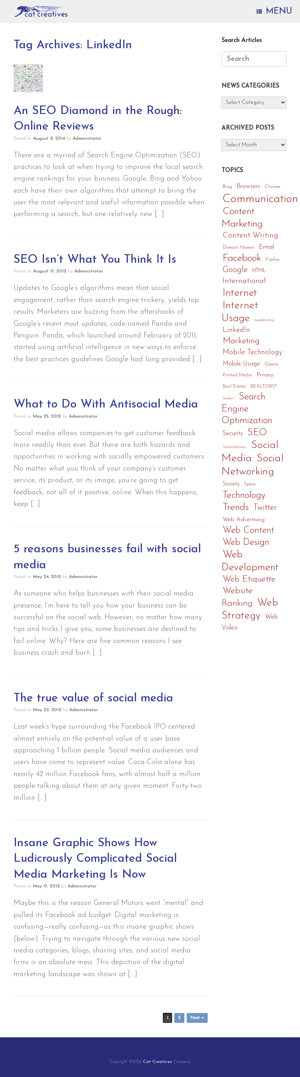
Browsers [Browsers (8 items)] (248, 186)
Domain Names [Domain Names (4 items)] (238, 247)
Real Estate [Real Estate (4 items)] (234, 386)
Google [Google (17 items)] (235, 270)
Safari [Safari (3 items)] (228, 398)
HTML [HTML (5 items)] (259, 270)
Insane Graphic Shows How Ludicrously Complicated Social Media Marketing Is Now (95, 859)
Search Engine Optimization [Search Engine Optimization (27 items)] (247, 408)
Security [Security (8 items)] (233, 433)
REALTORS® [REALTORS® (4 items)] (264, 386)
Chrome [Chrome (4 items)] (273, 186)
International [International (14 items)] (244, 281)
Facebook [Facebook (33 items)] (242, 258)
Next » (197, 1018)
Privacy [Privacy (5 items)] (265, 375)
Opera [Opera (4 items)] (271, 364)
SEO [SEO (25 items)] (257, 432)
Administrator (87, 138)
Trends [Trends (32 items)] (236, 507)
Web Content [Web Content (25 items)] (248, 530)
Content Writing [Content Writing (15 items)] (250, 235)
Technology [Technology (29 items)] (244, 495)
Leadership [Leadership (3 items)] (264, 320)
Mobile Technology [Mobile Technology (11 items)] (252, 352)
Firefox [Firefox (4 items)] (272, 259)
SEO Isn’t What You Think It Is (95, 260)
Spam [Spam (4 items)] (250, 484)
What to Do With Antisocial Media (106, 405)
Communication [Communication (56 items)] (260, 199)
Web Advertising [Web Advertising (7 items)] (244, 520)
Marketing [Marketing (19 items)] (241, 341)
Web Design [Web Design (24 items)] (246, 542)
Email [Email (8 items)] (266, 247)
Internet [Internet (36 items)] (240, 293)
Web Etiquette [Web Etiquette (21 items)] (249, 579)
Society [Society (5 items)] (231, 484)
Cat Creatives (157, 1061)
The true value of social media (93, 698)
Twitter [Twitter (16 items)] (265, 508)
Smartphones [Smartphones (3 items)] (234, 447)
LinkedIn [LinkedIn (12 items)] (236, 330)
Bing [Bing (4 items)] (227, 186)
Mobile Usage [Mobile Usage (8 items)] (241, 364)
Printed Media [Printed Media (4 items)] (237, 375)
